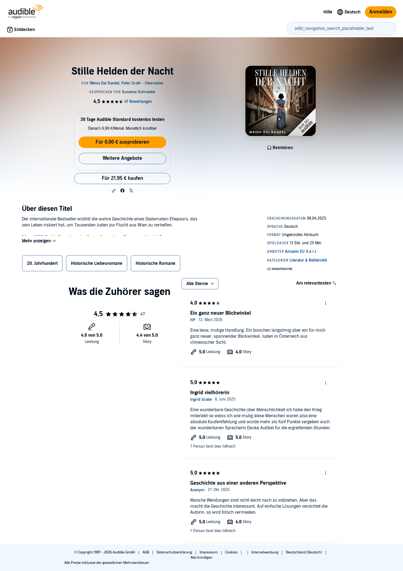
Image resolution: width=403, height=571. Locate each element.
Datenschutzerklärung (174, 552)
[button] (113, 191)
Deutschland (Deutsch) (304, 552)
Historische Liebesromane (96, 264)
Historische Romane (155, 264)
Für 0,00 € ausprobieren (122, 142)
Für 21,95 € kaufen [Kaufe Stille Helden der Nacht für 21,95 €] (122, 178)
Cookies (231, 552)
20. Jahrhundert (42, 264)
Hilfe (327, 12)
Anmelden (380, 12)
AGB (146, 552)
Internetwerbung (265, 552)
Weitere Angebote (122, 158)
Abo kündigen (201, 557)
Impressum (209, 552)
